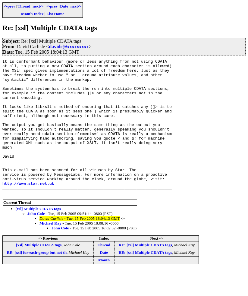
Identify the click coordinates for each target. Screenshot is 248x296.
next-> (38, 6)
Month (104, 287)
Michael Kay (50, 250)
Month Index (32, 13)
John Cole (36, 240)
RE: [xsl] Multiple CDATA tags (145, 272)
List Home (55, 13)
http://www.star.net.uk (28, 208)
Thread (23, 6)
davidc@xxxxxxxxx (69, 46)
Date (64, 6)
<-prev (9, 6)
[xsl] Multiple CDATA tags (38, 236)
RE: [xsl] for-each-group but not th (37, 279)
